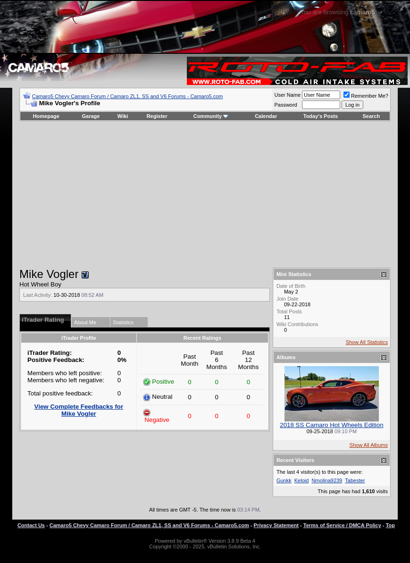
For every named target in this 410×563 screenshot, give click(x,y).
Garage (91, 116)
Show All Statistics (367, 342)
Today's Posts (320, 116)
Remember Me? (365, 96)
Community (211, 116)
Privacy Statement (276, 525)
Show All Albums (369, 445)
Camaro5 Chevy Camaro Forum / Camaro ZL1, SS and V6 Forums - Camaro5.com (127, 96)
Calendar (266, 116)
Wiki (122, 116)
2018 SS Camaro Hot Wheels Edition (331, 425)
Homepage (46, 116)
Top (390, 525)
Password (285, 105)
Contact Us (31, 525)
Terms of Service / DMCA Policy (342, 525)
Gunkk (284, 480)
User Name (287, 95)
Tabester (355, 480)
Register (157, 116)
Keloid (301, 480)
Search (371, 116)
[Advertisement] (205, 194)
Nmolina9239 (326, 480)
